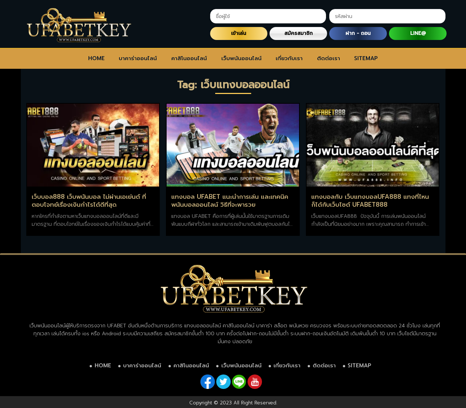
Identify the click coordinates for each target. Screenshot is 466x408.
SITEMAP (366, 58)
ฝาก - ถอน (358, 33)
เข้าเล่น (238, 33)
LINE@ (418, 33)
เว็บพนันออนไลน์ (241, 58)
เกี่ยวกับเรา (289, 58)
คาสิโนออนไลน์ (189, 58)
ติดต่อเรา (328, 58)
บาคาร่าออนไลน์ (138, 58)
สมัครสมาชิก (298, 33)
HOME (96, 58)
